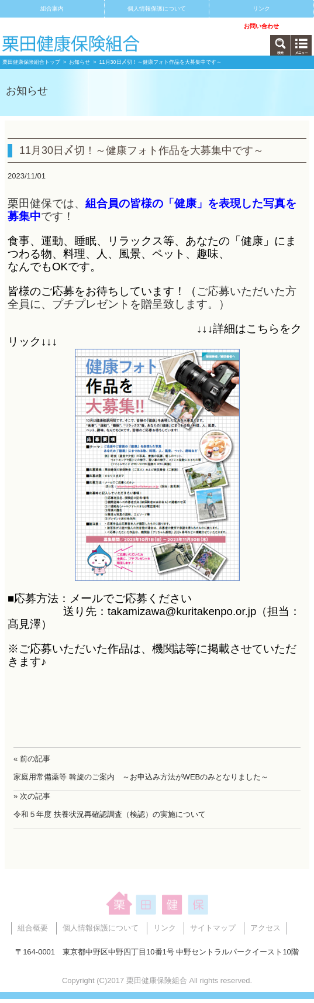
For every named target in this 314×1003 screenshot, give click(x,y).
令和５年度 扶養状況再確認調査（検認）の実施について (109, 814)
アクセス (156, 26)
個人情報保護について (156, 8)
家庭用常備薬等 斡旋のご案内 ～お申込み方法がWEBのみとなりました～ (140, 776)
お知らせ (79, 62)
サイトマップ (52, 26)
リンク (261, 8)
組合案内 (52, 8)
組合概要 (33, 927)
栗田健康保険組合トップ (31, 62)
